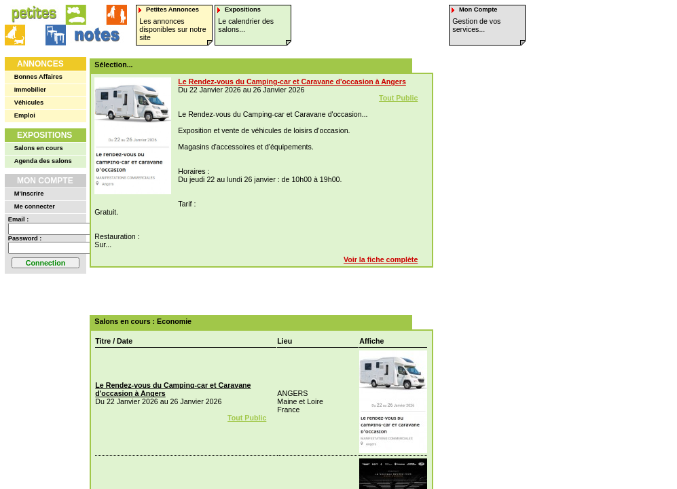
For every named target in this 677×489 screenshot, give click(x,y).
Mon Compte (45, 180)
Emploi (24, 115)
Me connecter (34, 206)
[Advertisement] (257, 291)
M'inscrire (29, 193)
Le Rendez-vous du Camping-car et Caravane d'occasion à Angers (292, 81)
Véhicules (29, 102)
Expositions (44, 135)
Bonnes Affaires (38, 76)
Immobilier (30, 89)
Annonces (40, 64)
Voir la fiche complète (381, 259)
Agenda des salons (43, 161)
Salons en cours (38, 148)
